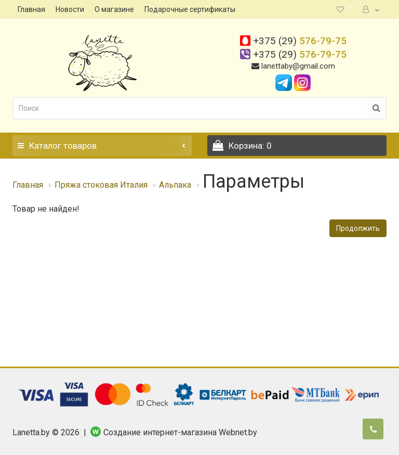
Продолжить (358, 228)
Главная (31, 9)
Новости (70, 9)
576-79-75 (300, 41)
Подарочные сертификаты (189, 9)
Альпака (175, 185)
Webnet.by (238, 432)
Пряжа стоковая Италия (101, 185)
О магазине (114, 9)
